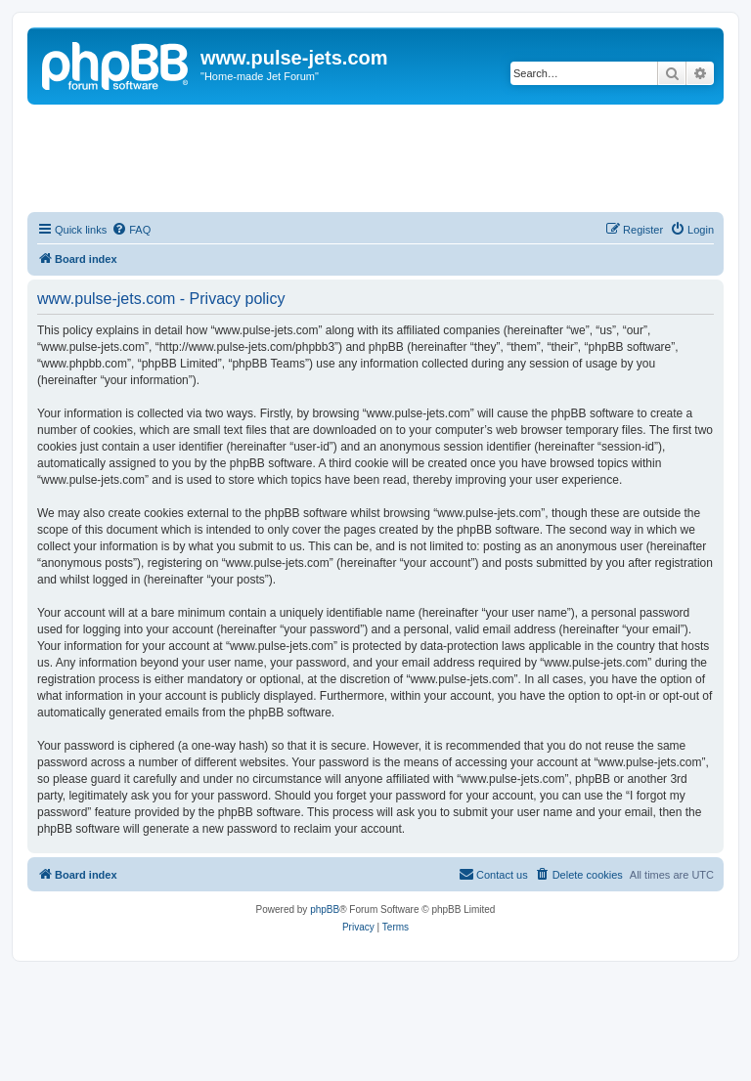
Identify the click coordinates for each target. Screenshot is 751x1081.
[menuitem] (131, 229)
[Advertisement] (375, 158)
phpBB (324, 909)
